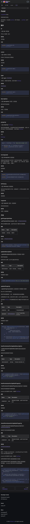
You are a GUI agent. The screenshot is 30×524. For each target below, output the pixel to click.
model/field (3, 14)
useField (12, 20)
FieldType (19, 80)
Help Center (4, 514)
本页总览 (3, 8)
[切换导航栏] (2, 2)
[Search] (28, 2)
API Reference (4, 499)
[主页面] (2, 5)
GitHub (3, 516)
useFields (23, 20)
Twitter (3, 505)
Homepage (4, 512)
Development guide (5, 497)
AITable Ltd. (12, 521)
